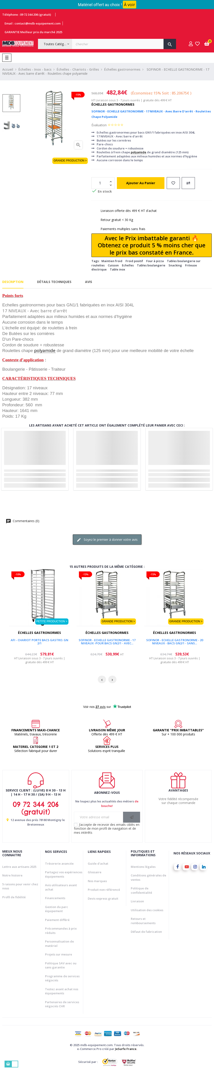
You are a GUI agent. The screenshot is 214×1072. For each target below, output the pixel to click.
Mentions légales (143, 867)
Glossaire (94, 872)
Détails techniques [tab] (54, 282)
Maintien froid (111, 261)
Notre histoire (12, 875)
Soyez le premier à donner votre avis (107, 539)
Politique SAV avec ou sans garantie (60, 965)
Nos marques (97, 881)
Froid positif (134, 261)
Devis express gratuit (103, 898)
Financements (55, 898)
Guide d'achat (98, 863)
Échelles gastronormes (112, 104)
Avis (88, 282)
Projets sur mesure (58, 954)
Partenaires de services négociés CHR (62, 1004)
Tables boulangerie (151, 265)
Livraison (137, 901)
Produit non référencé (104, 890)
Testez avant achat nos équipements (61, 991)
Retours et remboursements (143, 921)
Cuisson (113, 265)
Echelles (128, 265)
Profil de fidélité (14, 897)
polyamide (138, 152)
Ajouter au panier (140, 183)
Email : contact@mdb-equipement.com (32, 23)
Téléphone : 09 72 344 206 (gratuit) (26, 14)
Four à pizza (155, 261)
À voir (129, 4)
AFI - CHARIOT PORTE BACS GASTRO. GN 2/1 (39, 641)
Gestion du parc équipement (56, 909)
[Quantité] (100, 183)
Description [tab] (12, 282)
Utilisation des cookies (147, 910)
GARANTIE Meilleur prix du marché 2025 (33, 32)
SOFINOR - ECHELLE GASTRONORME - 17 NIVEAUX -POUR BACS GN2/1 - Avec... (107, 641)
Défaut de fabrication (146, 932)
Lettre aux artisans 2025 (19, 867)
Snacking (175, 265)
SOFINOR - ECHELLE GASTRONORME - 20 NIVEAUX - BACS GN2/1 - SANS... (174, 641)
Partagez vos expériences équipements (63, 874)
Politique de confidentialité (141, 890)
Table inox (117, 269)
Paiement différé (57, 920)
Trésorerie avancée (59, 863)
